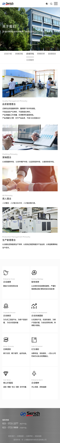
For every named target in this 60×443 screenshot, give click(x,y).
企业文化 (30, 54)
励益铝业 (52, 54)
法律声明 (29, 436)
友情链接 (20, 436)
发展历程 (19, 54)
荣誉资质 (41, 54)
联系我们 (11, 436)
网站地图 (38, 436)
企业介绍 (8, 54)
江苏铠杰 (30, 60)
